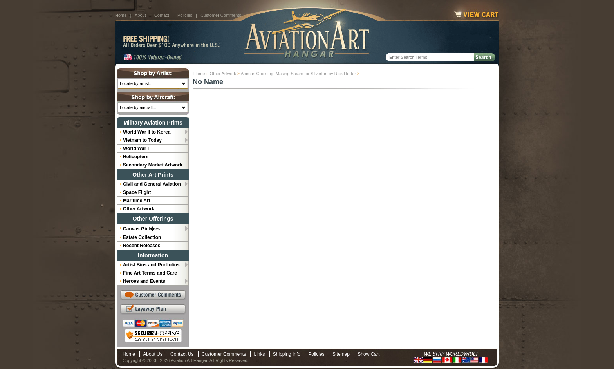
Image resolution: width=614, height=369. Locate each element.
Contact (161, 15)
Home (120, 15)
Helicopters (135, 156)
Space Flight (137, 192)
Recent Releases (141, 245)
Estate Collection (142, 237)
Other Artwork (223, 73)
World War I (136, 148)
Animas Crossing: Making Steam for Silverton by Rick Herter (298, 73)
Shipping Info (286, 354)
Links (259, 354)
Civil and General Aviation (152, 184)
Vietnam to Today (142, 140)
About (140, 15)
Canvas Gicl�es (141, 229)
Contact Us (181, 354)
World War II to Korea (146, 132)
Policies (184, 15)
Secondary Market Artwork (152, 165)
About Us (152, 354)
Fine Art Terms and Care (150, 273)
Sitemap (341, 354)
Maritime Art (136, 200)
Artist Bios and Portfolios (151, 265)
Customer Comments (220, 15)
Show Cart (368, 354)
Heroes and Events (144, 281)
